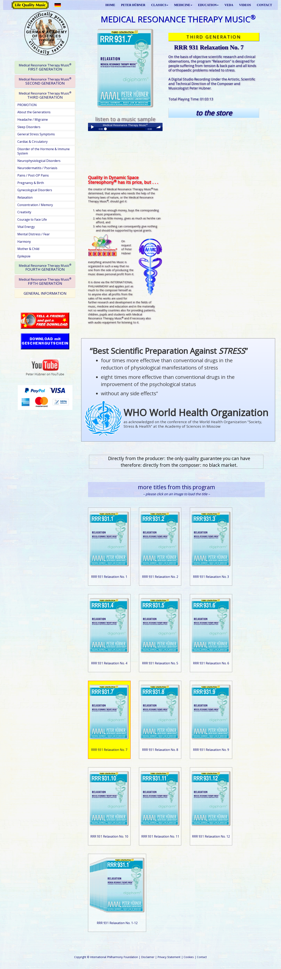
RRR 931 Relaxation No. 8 (160, 750)
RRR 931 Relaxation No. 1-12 (117, 923)
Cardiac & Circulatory (32, 141)
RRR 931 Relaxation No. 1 (109, 577)
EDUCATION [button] (208, 5)
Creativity (24, 212)
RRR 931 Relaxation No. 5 (160, 663)
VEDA (228, 5)
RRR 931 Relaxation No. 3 (211, 577)
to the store (214, 112)
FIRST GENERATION (45, 67)
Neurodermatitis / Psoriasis (37, 168)
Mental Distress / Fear (33, 234)
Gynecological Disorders (34, 190)
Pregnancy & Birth (30, 183)
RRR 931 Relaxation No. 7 (109, 750)
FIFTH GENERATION (45, 281)
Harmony (24, 241)
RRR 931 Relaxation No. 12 (211, 836)
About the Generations (34, 112)
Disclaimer (147, 957)
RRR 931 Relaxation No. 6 (211, 663)
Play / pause (92, 127)
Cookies (189, 957)
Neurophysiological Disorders (38, 161)
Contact (202, 957)
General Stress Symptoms (36, 134)
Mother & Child (28, 249)
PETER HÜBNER (133, 5)
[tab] (45, 67)
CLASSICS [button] (159, 5)
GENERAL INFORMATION (45, 293)
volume (158, 127)
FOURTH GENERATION (45, 267)
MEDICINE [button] (183, 5)
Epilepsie (23, 256)
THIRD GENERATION (45, 95)
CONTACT (264, 5)
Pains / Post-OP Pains (33, 175)
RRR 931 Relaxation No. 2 (160, 577)
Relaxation (25, 197)
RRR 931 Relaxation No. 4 (109, 663)
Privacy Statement (169, 957)
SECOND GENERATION (45, 81)
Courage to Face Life (32, 219)
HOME (110, 5)
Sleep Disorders (28, 127)
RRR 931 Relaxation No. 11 (160, 836)
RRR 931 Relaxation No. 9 (211, 750)
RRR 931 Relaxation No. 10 (109, 836)
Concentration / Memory (35, 205)
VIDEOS (245, 5)
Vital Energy (26, 227)
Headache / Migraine (32, 119)
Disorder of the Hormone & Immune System (43, 151)
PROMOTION (27, 105)
